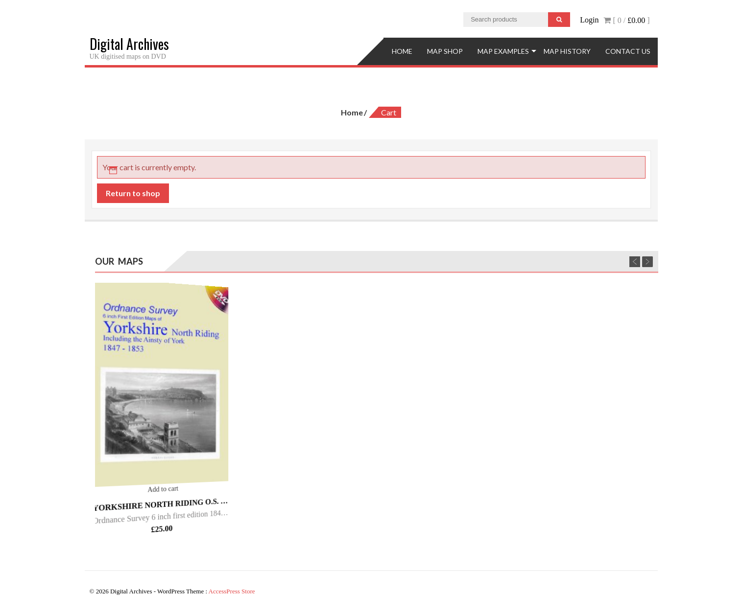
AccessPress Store (232, 591)
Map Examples (503, 51)
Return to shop (133, 193)
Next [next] (647, 261)
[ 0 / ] (626, 20)
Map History (567, 51)
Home (402, 51)
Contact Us (627, 51)
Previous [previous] (634, 261)
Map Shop (445, 51)
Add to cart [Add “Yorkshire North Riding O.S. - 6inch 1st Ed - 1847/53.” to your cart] (163, 489)
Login (589, 20)
